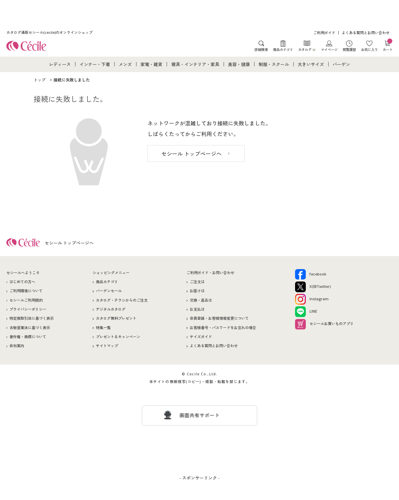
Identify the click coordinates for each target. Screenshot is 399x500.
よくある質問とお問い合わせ (366, 32)
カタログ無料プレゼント (116, 318)
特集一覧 (103, 327)
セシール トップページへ (191, 154)
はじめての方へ (22, 281)
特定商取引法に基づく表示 (31, 318)
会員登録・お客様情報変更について (219, 318)
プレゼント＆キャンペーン (118, 336)
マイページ (329, 49)
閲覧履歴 (349, 49)
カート (388, 46)
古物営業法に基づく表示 (29, 327)
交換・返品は (201, 300)
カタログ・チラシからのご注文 (122, 300)
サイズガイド (201, 336)
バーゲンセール (109, 290)
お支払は (197, 309)
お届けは (197, 290)
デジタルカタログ (110, 309)
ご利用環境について (26, 290)
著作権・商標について (27, 336)
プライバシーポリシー (27, 309)
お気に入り (369, 49)
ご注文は (197, 281)
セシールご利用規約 (26, 300)
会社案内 (16, 345)
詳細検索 (261, 49)
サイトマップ (107, 345)
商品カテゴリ (283, 49)
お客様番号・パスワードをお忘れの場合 (223, 327)
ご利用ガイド (324, 32)
